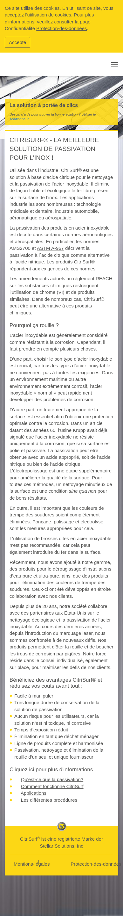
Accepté (17, 42)
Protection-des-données (61, 28)
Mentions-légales (32, 864)
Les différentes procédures (49, 800)
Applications (33, 793)
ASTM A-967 (50, 248)
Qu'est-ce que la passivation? (52, 779)
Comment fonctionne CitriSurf (52, 786)
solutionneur (19, 119)
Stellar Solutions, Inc (61, 846)
